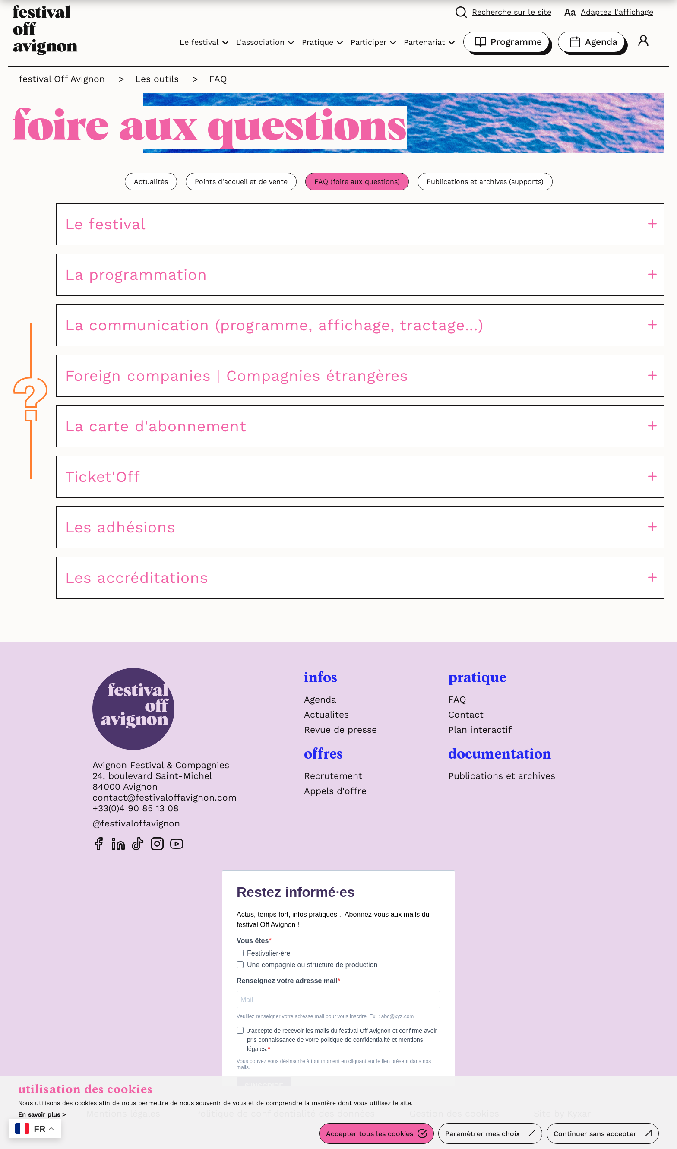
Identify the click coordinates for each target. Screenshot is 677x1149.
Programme (506, 42)
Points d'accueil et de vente (241, 181)
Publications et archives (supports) (485, 181)
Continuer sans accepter (595, 1134)
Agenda (591, 42)
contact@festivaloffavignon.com (164, 797)
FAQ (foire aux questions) (357, 181)
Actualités (151, 181)
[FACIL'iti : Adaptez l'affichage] (608, 12)
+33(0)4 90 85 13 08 (135, 808)
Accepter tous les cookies (369, 1134)
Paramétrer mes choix (482, 1134)
